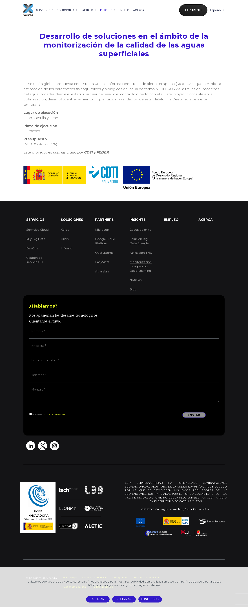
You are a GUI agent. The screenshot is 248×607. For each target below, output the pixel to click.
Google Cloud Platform (105, 241)
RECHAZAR (124, 599)
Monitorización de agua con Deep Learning (141, 266)
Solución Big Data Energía (139, 241)
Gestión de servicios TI (34, 260)
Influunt (66, 248)
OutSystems (104, 252)
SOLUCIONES (67, 10)
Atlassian (102, 271)
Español (217, 10)
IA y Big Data (35, 239)
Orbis (65, 239)
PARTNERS (89, 10)
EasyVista (102, 262)
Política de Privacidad (54, 414)
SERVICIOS (44, 10)
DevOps (32, 248)
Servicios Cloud (37, 229)
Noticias (136, 280)
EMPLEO (124, 10)
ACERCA (138, 10)
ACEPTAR (98, 599)
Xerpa (65, 229)
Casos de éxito (140, 229)
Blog (133, 289)
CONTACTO (193, 10)
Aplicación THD (141, 252)
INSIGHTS (107, 10)
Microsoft (102, 229)
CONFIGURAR (150, 599)
